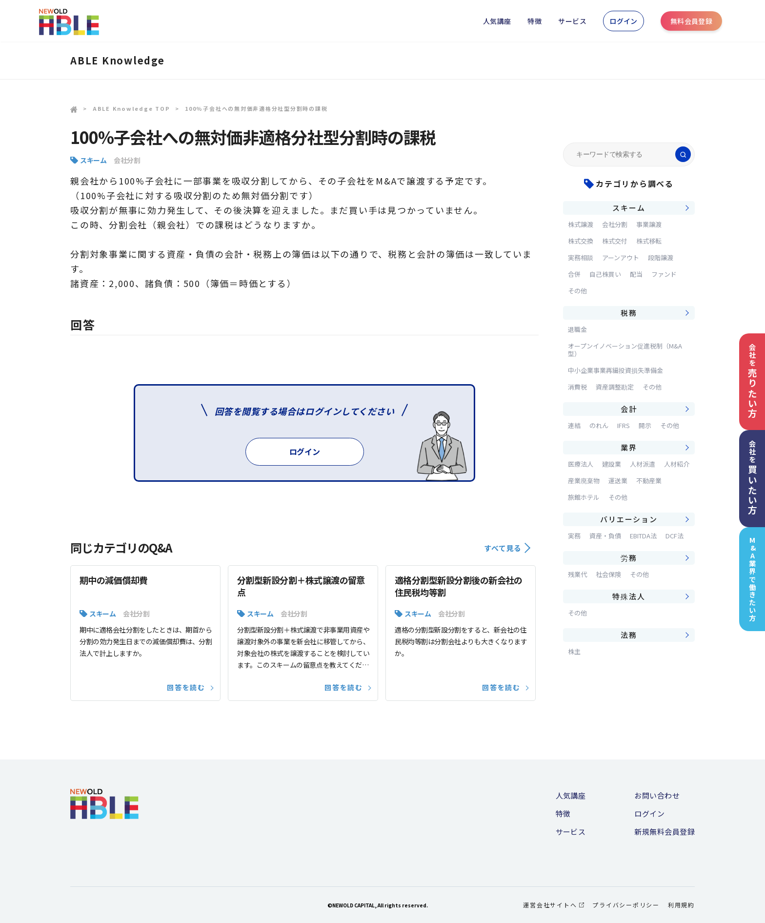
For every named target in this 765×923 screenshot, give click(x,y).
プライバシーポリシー (626, 905)
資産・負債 (605, 535)
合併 (574, 274)
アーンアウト (620, 257)
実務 (574, 535)
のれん (598, 425)
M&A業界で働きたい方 (752, 579)
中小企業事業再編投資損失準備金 (615, 370)
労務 (629, 558)
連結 (574, 425)
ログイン (623, 21)
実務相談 (580, 257)
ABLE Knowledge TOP (131, 108)
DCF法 (674, 535)
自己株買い (605, 274)
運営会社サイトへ (553, 905)
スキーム (93, 160)
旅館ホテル (584, 497)
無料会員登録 (691, 21)
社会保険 (608, 574)
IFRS (623, 425)
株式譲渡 (580, 224)
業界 (629, 447)
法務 (629, 635)
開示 (645, 425)
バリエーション (628, 519)
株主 (574, 651)
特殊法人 (628, 596)
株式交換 (580, 241)
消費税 (577, 386)
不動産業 (649, 480)
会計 (629, 409)
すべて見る (507, 548)
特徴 (534, 21)
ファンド (664, 274)
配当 (636, 274)
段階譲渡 (660, 257)
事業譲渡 (649, 224)
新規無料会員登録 (664, 831)
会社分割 (127, 160)
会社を (752, 381)
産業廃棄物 (584, 480)
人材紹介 (676, 464)
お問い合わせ (657, 795)
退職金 (577, 329)
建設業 (611, 464)
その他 (577, 290)
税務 (629, 313)
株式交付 (614, 241)
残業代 (577, 574)
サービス (572, 21)
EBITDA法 (643, 535)
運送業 (617, 480)
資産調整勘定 (615, 386)
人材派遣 (642, 464)
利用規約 (681, 905)
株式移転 (649, 241)
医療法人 (580, 464)
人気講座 (497, 21)
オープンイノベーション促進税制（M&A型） (625, 349)
